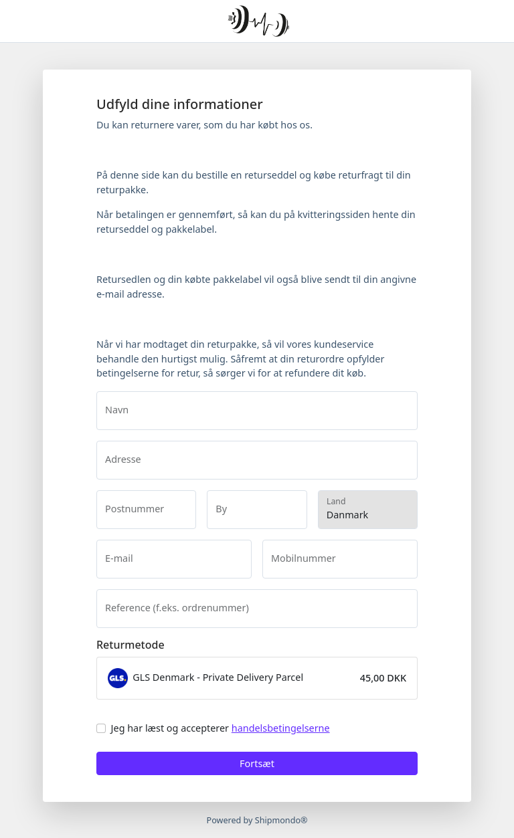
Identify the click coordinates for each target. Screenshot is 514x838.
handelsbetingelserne (281, 728)
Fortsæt (257, 763)
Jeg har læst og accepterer (220, 728)
